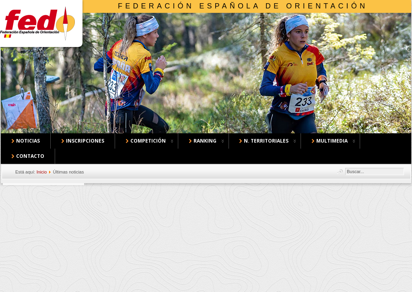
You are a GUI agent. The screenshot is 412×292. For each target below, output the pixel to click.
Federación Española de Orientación (243, 6)
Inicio (42, 171)
